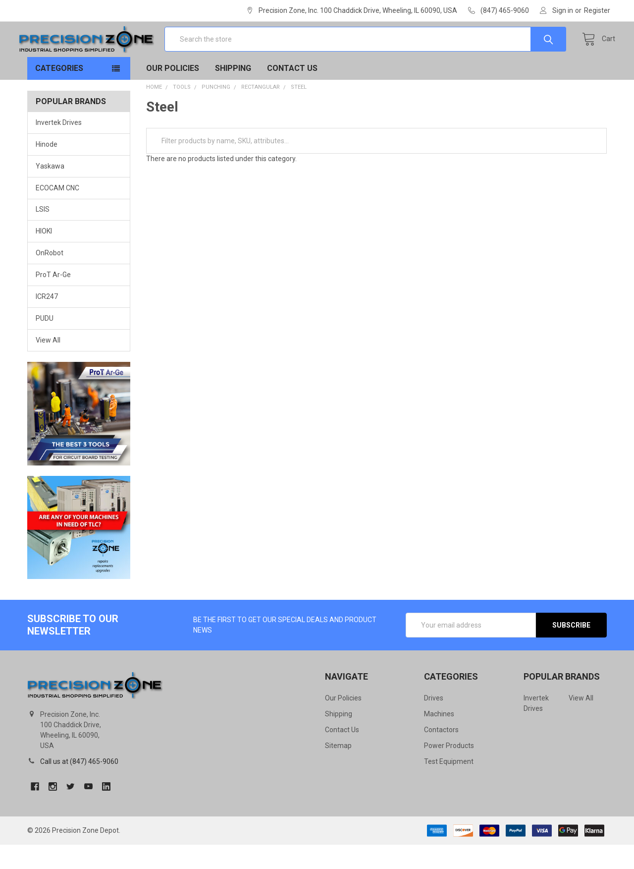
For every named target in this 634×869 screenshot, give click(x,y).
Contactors (441, 754)
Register (597, 10)
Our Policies (172, 92)
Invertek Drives (59, 147)
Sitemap (338, 770)
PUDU (44, 343)
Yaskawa (50, 190)
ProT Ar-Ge (53, 299)
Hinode (46, 169)
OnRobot (49, 278)
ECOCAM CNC (57, 212)
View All (48, 365)
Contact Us (292, 92)
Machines (439, 738)
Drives (433, 722)
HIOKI (44, 256)
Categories (59, 92)
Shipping (233, 92)
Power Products (449, 770)
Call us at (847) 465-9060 (79, 786)
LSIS (43, 234)
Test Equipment (449, 786)
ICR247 (47, 321)
